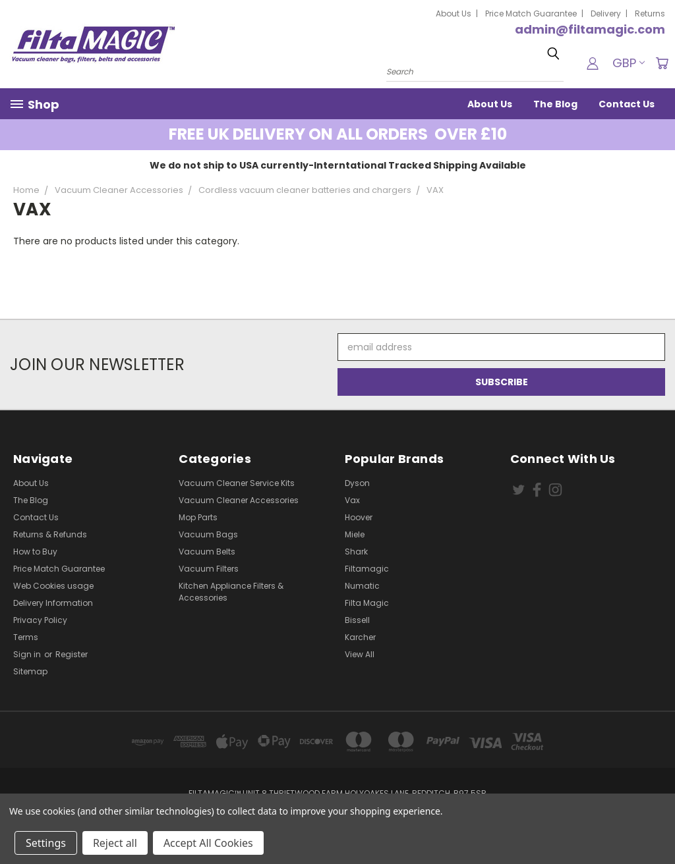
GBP (628, 63)
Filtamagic (367, 568)
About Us (453, 13)
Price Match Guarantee (531, 13)
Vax (352, 500)
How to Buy (35, 551)
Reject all (115, 843)
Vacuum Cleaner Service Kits (237, 483)
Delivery (606, 13)
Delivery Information (53, 602)
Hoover (358, 517)
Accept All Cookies (208, 843)
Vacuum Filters (209, 568)
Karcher (360, 637)
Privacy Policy (40, 620)
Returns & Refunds (50, 534)
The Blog (555, 104)
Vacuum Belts (207, 551)
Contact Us (627, 104)
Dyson (357, 483)
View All (359, 654)
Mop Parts (198, 517)
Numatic (362, 585)
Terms (25, 637)
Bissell (357, 620)
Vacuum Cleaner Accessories (239, 500)
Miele (355, 534)
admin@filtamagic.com (590, 29)
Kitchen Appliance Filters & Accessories (231, 591)
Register (71, 654)
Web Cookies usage (53, 585)
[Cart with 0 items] (661, 63)
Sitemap (30, 671)
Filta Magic (367, 602)
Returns (650, 13)
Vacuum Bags (208, 534)
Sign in (28, 654)
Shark (356, 551)
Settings (46, 843)
